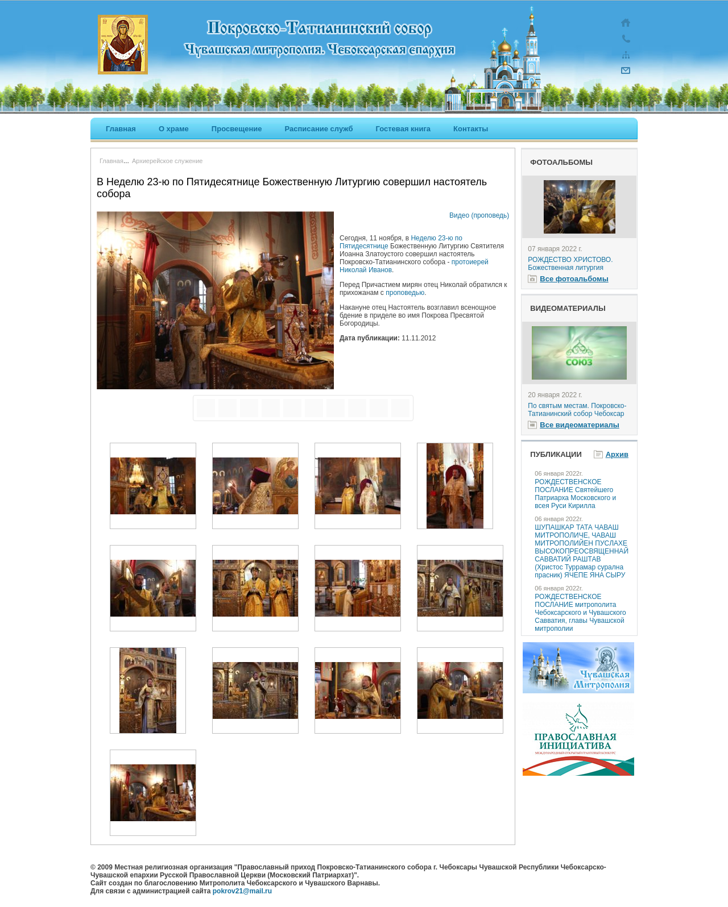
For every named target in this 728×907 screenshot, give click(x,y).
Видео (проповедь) (479, 215)
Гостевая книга (403, 128)
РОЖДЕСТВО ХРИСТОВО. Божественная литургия (570, 264)
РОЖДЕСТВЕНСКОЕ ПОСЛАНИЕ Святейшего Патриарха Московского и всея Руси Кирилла (575, 494)
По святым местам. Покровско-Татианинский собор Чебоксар (577, 410)
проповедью (405, 293)
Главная (121, 128)
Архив (617, 454)
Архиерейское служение (167, 160)
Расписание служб (318, 128)
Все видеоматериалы (579, 425)
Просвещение (237, 128)
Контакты (470, 128)
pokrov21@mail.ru (242, 891)
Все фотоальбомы (574, 278)
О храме (174, 128)
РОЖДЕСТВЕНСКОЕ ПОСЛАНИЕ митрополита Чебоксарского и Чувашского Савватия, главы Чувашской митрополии (580, 613)
